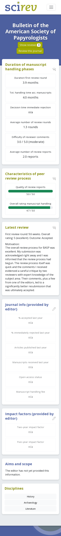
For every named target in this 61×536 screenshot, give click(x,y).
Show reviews (30, 45)
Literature (30, 508)
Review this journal (30, 51)
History (30, 496)
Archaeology (30, 502)
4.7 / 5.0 (30, 207)
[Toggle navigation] (51, 7)
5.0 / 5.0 (30, 190)
